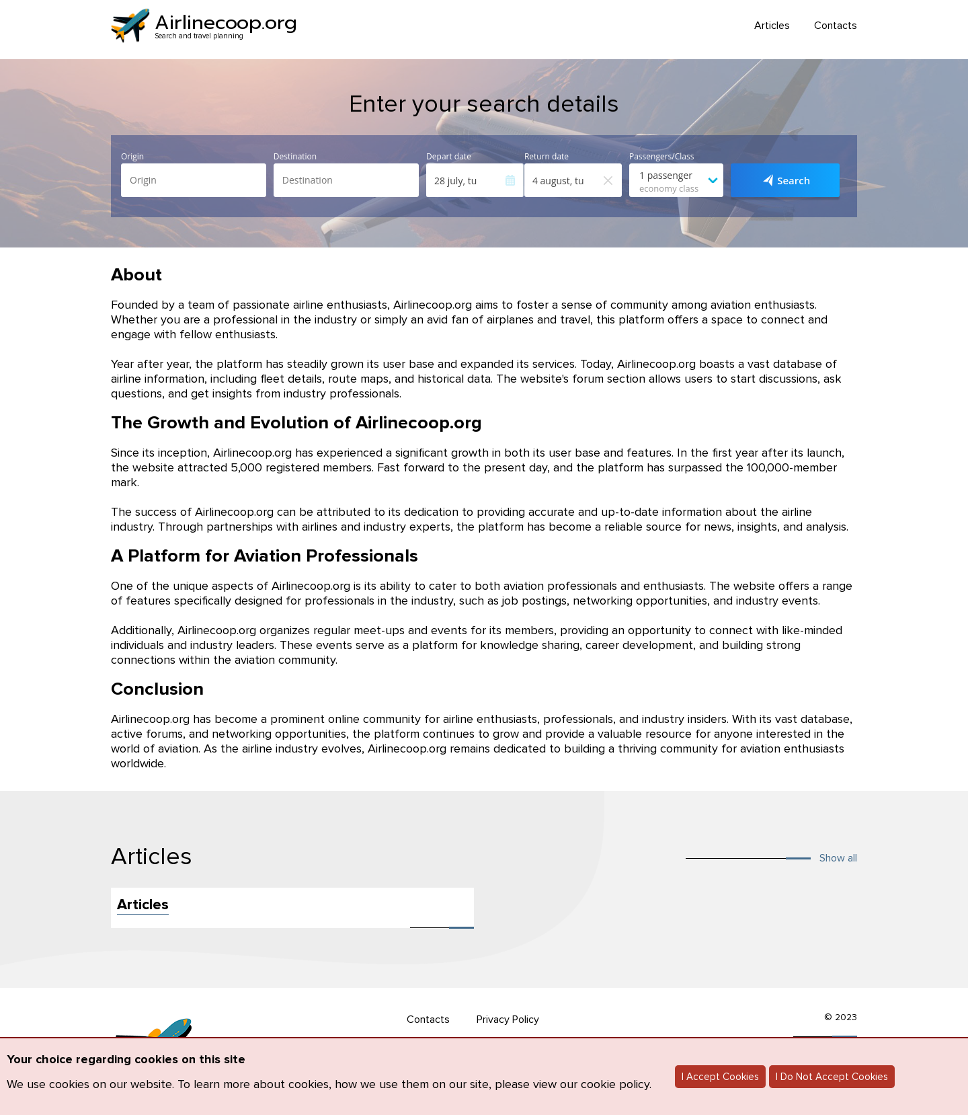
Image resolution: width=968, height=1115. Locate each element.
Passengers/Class (661, 157)
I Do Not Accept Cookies (832, 1077)
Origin (132, 157)
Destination (295, 157)
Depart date (448, 157)
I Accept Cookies (720, 1077)
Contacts (835, 26)
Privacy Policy (508, 1019)
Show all (838, 858)
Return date (546, 157)
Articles (772, 26)
